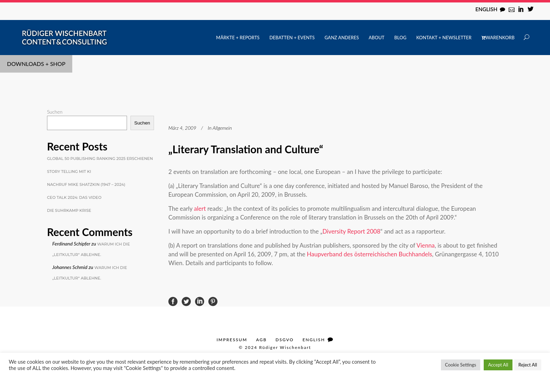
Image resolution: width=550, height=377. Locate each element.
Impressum (231, 339)
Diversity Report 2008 (351, 231)
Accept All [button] (498, 365)
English (486, 9)
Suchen (54, 112)
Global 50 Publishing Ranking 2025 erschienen (100, 158)
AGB (261, 339)
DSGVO (285, 339)
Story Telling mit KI (69, 171)
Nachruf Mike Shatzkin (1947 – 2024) (86, 184)
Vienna (425, 245)
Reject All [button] (527, 365)
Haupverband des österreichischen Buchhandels (369, 254)
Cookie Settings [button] (460, 365)
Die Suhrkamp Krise (69, 210)
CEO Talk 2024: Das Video (74, 197)
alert (200, 208)
